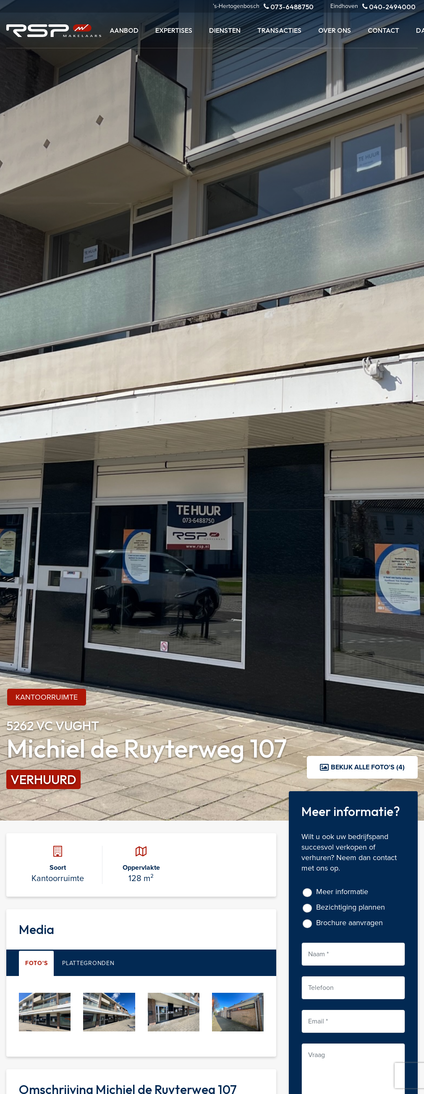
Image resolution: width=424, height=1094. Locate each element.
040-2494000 (389, 6)
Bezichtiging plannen (350, 907)
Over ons (334, 30)
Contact (383, 30)
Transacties (279, 30)
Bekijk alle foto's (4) (362, 767)
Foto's (36, 963)
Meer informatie (342, 892)
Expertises (173, 30)
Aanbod (124, 30)
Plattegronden (88, 963)
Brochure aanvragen (349, 923)
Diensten (225, 30)
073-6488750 (289, 6)
